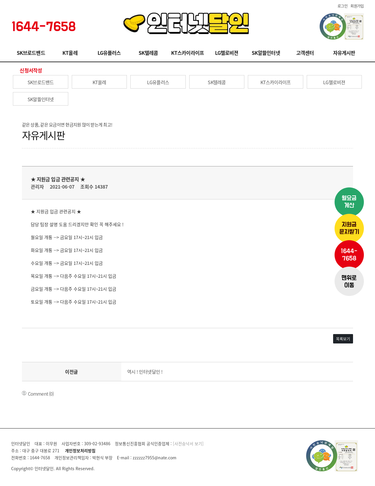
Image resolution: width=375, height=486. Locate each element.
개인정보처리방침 (80, 450)
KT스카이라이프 (187, 52)
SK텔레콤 (148, 52)
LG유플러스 (109, 52)
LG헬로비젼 (226, 52)
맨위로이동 (349, 282)
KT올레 (70, 52)
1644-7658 (349, 255)
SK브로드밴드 (31, 52)
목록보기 (343, 338)
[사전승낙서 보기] (188, 443)
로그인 (342, 6)
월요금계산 (349, 202)
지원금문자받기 (349, 228)
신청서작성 (31, 70)
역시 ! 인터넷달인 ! (145, 371)
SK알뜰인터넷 (266, 52)
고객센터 (305, 52)
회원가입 (357, 6)
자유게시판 (344, 52)
